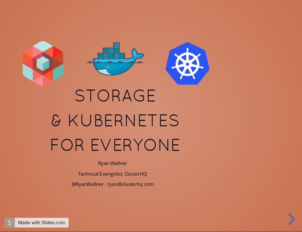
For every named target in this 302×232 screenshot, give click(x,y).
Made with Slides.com (41, 222)
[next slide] (292, 219)
